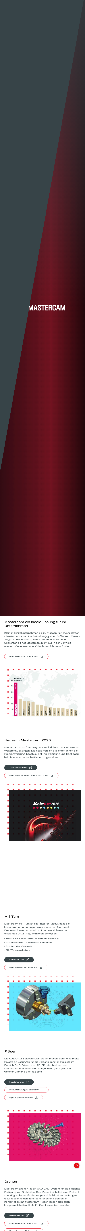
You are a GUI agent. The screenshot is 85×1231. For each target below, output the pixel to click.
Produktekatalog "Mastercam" (24, 656)
